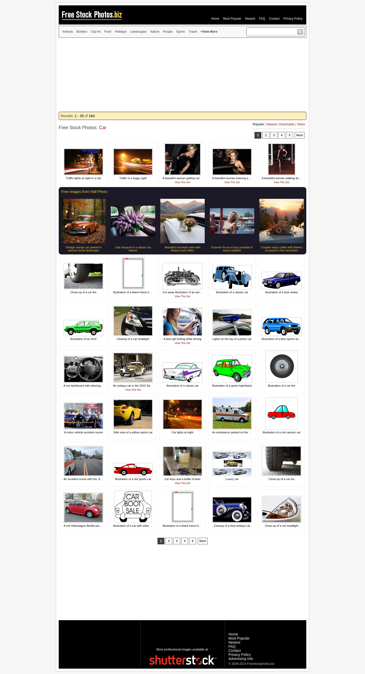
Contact (274, 18)
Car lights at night (182, 432)
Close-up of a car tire (83, 292)
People (168, 31)
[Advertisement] (182, 75)
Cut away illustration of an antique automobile (191, 292)
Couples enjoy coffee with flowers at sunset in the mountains (281, 249)
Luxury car (231, 479)
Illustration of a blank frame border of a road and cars (146, 292)
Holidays (121, 31)
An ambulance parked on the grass (234, 432)
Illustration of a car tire (281, 385)
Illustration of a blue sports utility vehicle (286, 338)
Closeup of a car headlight (133, 338)
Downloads (286, 124)
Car (102, 127)
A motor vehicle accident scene (83, 432)
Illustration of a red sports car (133, 479)
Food (107, 31)
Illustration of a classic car (232, 292)
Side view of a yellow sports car (132, 432)
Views (301, 124)
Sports (180, 31)
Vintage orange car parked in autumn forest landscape (83, 249)
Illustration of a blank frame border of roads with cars (195, 525)
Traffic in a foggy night (133, 178)
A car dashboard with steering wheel (86, 385)
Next (299, 135)
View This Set (182, 182)
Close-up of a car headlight (281, 525)
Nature (155, 31)
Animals (67, 31)
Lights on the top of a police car (232, 338)
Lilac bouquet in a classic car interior (133, 249)
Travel (193, 31)
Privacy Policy (292, 18)
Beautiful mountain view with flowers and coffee (182, 249)
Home (215, 18)
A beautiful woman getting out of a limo (187, 178)
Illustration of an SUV (83, 338)
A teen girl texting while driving (182, 338)
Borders (82, 31)
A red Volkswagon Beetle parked (84, 525)
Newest (250, 18)
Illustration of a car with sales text (133, 525)
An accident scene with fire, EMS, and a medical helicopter (100, 479)
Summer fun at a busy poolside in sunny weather (232, 249)
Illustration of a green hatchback (232, 385)
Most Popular (232, 18)
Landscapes (138, 31)
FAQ (262, 18)
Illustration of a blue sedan (281, 292)
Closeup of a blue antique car (232, 525)
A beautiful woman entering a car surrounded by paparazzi (248, 178)
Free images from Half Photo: (84, 192)
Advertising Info (240, 659)
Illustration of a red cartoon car (282, 432)
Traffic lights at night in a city (83, 178)
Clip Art (96, 31)
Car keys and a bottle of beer (182, 479)
